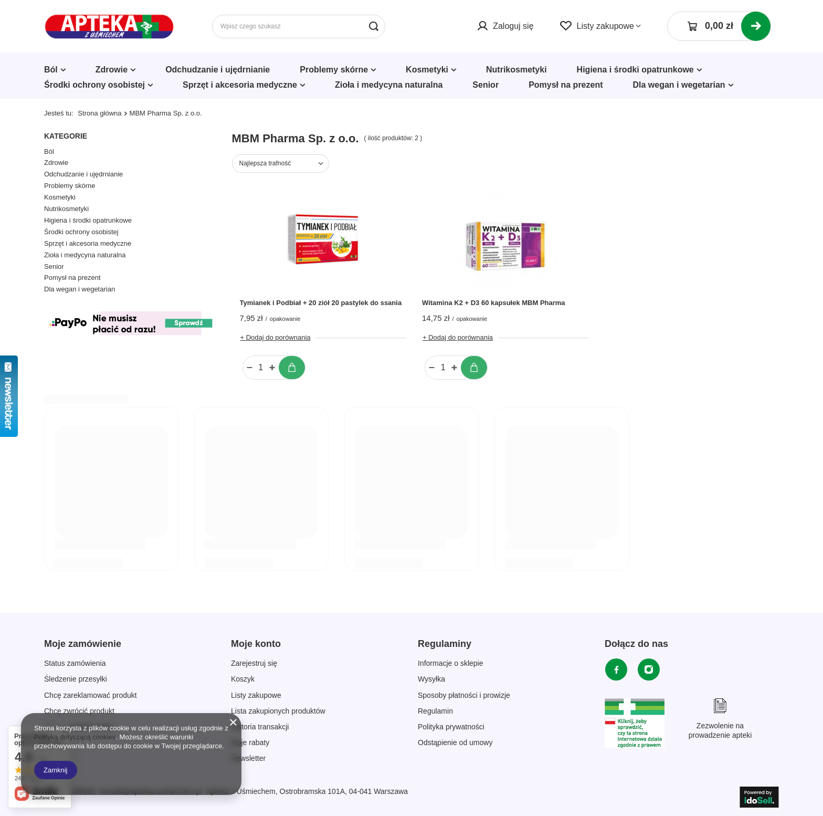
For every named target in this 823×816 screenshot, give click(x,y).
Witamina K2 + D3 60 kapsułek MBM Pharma (493, 303)
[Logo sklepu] (109, 26)
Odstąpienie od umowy (455, 742)
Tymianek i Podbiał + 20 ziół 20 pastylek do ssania (321, 303)
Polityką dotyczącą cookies (74, 737)
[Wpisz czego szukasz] (298, 26)
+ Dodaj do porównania (275, 337)
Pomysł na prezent (566, 84)
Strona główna (99, 113)
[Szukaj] (373, 26)
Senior (485, 84)
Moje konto (256, 644)
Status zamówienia (75, 663)
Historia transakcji (260, 727)
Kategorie (65, 136)
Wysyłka (431, 679)
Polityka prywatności (451, 727)
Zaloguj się (513, 26)
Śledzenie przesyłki (75, 679)
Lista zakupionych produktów (278, 711)
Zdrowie (112, 69)
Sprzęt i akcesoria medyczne (240, 84)
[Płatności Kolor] (130, 337)
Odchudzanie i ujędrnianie (217, 69)
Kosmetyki (427, 69)
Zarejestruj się (254, 663)
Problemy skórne (334, 69)
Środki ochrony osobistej (94, 84)
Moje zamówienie (82, 644)
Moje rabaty (250, 742)
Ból (51, 69)
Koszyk (243, 679)
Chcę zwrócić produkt (79, 711)
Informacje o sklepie (450, 663)
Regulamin (435, 711)
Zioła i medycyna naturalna (388, 84)
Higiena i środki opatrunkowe (635, 69)
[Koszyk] (719, 26)
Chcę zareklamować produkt (90, 695)
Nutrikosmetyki (516, 69)
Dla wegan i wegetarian (679, 84)
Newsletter (248, 758)
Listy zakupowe (605, 26)
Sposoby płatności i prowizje (464, 695)
